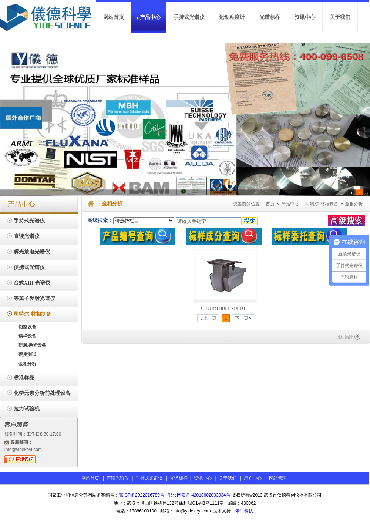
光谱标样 (178, 478)
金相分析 (354, 203)
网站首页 (90, 478)
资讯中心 (203, 478)
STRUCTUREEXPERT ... (226, 309)
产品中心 (290, 203)
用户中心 (253, 478)
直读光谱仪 (118, 478)
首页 (270, 203)
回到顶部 (344, 336)
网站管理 (278, 478)
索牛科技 (244, 511)
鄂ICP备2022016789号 (141, 495)
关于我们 (227, 478)
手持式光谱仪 (149, 478)
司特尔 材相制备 (322, 203)
